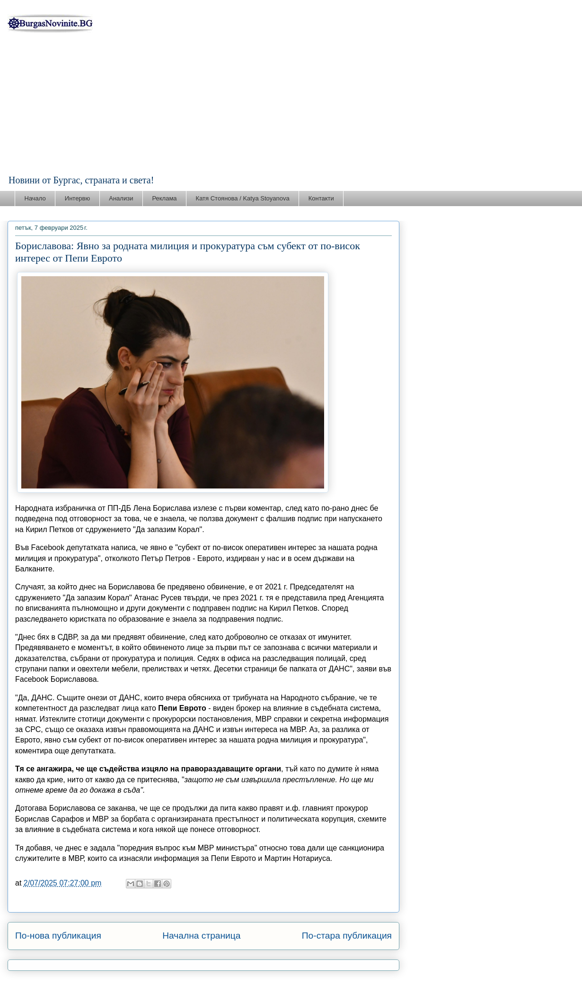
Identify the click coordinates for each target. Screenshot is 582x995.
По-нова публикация (58, 936)
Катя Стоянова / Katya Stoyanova (243, 198)
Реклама (164, 198)
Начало (35, 198)
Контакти (321, 198)
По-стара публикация (347, 936)
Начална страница (201, 936)
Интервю (77, 198)
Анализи (121, 198)
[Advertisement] (291, 103)
